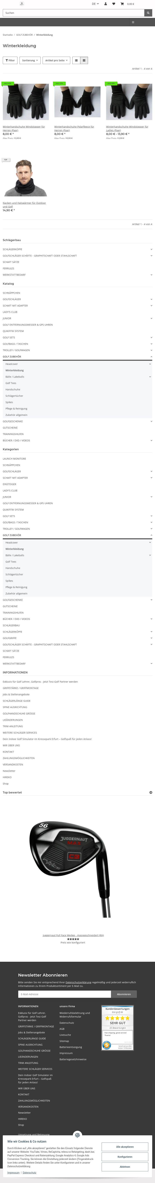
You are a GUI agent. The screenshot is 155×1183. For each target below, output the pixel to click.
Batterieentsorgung (71, 1047)
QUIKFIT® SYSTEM (13, 331)
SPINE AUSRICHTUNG (15, 707)
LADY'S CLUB (10, 312)
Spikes (9, 402)
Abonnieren (124, 994)
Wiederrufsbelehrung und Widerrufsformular (75, 1014)
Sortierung (28, 60)
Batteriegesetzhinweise (73, 1059)
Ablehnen (124, 1166)
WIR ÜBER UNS (11, 745)
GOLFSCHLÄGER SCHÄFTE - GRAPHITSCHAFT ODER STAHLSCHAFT (40, 255)
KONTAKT (8, 751)
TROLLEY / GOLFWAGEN (16, 350)
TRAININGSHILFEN (13, 434)
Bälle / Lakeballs (15, 376)
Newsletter (9, 770)
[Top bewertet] (150, 792)
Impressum (14, 1172)
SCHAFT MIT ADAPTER (15, 305)
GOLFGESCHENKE (13, 421)
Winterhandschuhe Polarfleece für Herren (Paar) (74, 128)
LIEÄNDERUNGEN (13, 720)
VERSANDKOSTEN (13, 764)
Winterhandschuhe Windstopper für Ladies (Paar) (127, 128)
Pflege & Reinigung (16, 408)
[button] (106, 3)
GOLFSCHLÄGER (12, 299)
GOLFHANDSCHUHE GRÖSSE (19, 713)
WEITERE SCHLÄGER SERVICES (20, 732)
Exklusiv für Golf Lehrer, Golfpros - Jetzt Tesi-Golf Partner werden (40, 681)
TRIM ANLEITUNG (13, 726)
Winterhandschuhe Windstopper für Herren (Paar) (24, 128)
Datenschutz (30, 1172)
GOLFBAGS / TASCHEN (15, 343)
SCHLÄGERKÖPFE (12, 249)
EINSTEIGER (9, 484)
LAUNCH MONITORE (14, 458)
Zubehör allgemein (16, 415)
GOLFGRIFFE (10, 638)
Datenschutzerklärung (78, 982)
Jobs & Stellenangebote (16, 694)
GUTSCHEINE (10, 427)
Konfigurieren (124, 1156)
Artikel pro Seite (55, 60)
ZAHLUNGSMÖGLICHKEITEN (19, 758)
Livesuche (65, 1034)
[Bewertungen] (73, 939)
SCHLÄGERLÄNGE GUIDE (17, 700)
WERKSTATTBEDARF (14, 274)
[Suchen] (148, 13)
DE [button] (94, 4)
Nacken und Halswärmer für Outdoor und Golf (24, 204)
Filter (10, 60)
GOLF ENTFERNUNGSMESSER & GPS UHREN (28, 324)
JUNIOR (7, 318)
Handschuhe (13, 389)
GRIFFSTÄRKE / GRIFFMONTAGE (21, 688)
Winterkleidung (15, 370)
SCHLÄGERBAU (11, 625)
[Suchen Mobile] (73, 13)
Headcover (12, 364)
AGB (62, 1028)
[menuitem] (133, 22)
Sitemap (64, 1041)
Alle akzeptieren (124, 1146)
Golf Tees (11, 383)
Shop (6, 783)
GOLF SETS (9, 337)
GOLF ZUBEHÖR (12, 356)
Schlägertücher (14, 395)
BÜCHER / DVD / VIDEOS (16, 440)
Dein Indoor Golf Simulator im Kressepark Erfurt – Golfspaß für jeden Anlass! (47, 739)
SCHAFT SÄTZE (11, 262)
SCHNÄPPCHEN (11, 292)
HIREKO (7, 777)
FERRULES (8, 268)
